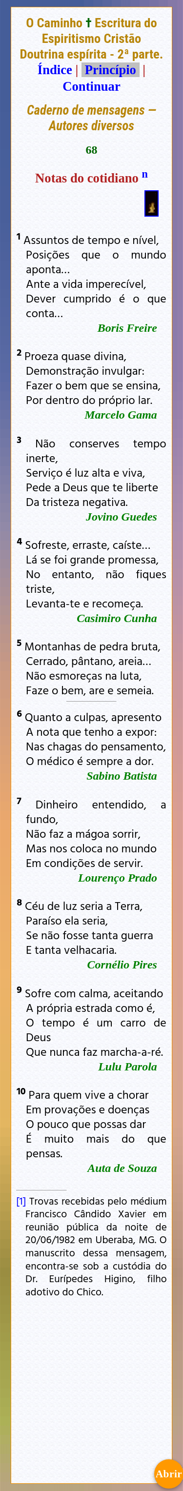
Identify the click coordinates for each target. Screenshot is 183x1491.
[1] (21, 1201)
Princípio (110, 69)
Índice (55, 69)
